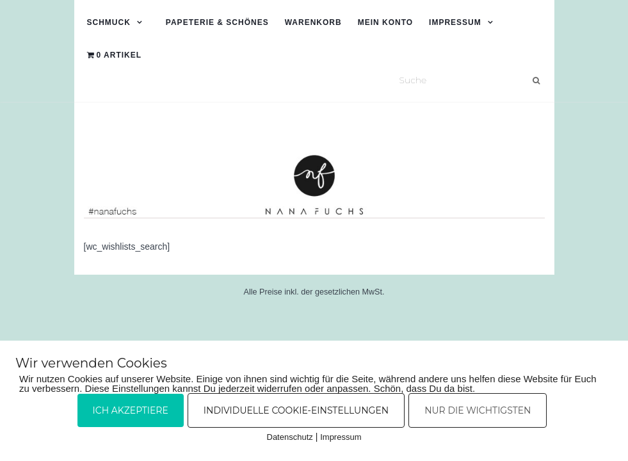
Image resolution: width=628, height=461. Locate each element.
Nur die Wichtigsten (477, 410)
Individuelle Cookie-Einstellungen (296, 410)
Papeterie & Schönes (217, 22)
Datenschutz (290, 437)
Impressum (455, 22)
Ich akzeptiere (130, 410)
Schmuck (109, 22)
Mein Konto (385, 22)
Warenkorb (313, 22)
